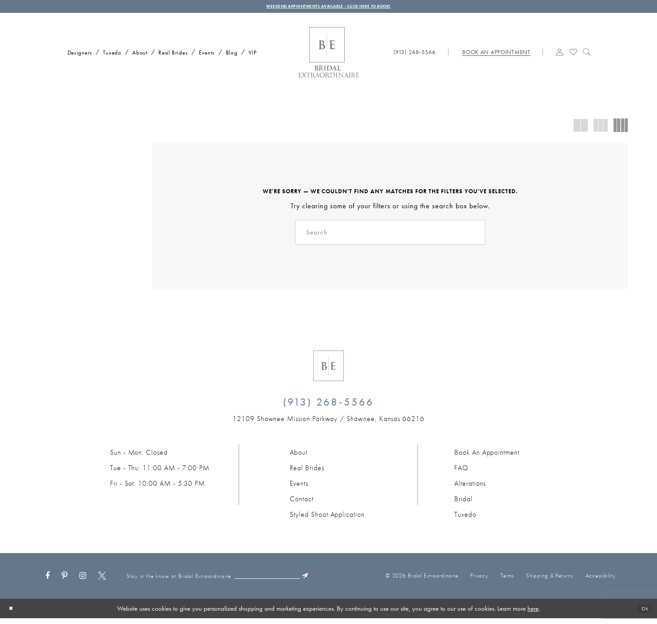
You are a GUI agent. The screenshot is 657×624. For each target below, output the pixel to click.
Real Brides (307, 473)
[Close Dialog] (13, 614)
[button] (560, 56)
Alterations (470, 489)
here (533, 614)
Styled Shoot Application (327, 520)
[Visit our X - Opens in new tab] (102, 581)
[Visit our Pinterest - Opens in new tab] (64, 581)
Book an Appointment (486, 458)
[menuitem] (77, 56)
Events (299, 489)
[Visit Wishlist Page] (573, 56)
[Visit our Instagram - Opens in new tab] (83, 581)
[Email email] (288, 582)
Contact (302, 504)
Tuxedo (465, 520)
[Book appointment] (496, 56)
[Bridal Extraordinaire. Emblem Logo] (328, 371)
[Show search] (587, 56)
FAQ (461, 473)
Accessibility (601, 581)
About (298, 458)
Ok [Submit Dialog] (642, 614)
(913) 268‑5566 (328, 407)
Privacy (479, 581)
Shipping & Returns (549, 581)
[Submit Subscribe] (334, 582)
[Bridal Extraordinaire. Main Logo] (329, 57)
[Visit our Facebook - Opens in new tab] (47, 581)
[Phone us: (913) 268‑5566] (414, 56)
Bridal (463, 504)
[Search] (390, 237)
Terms (507, 581)
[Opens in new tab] (328, 424)
